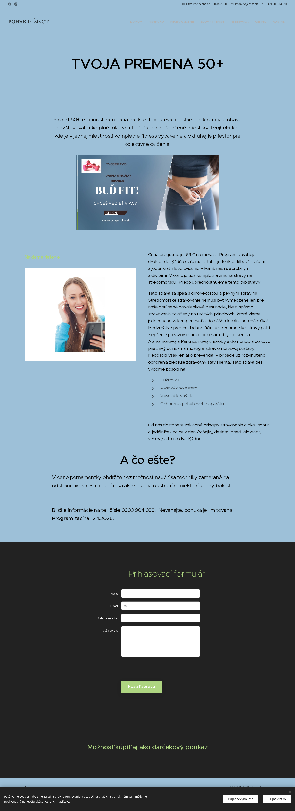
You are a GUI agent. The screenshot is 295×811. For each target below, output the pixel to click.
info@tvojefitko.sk (246, 4)
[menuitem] (137, 21)
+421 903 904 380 (276, 4)
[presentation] (152, 669)
